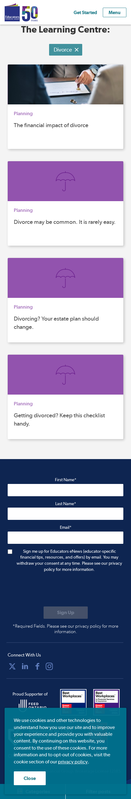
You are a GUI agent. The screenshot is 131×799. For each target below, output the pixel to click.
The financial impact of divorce (51, 125)
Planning (23, 113)
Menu (115, 12)
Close (30, 778)
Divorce (66, 49)
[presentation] (54, 590)
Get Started (85, 12)
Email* (65, 527)
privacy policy (73, 762)
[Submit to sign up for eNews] (66, 612)
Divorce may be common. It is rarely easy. (65, 221)
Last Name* (65, 503)
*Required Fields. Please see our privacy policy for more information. (65, 628)
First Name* (65, 479)
